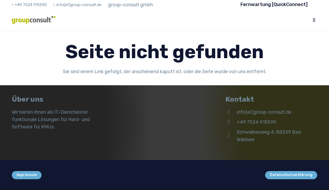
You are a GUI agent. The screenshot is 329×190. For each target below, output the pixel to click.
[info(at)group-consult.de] (231, 112)
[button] (314, 20)
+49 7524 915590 (256, 122)
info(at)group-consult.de (264, 112)
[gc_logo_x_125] (33, 20)
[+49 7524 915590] (231, 122)
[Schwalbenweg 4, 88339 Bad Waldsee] (231, 136)
